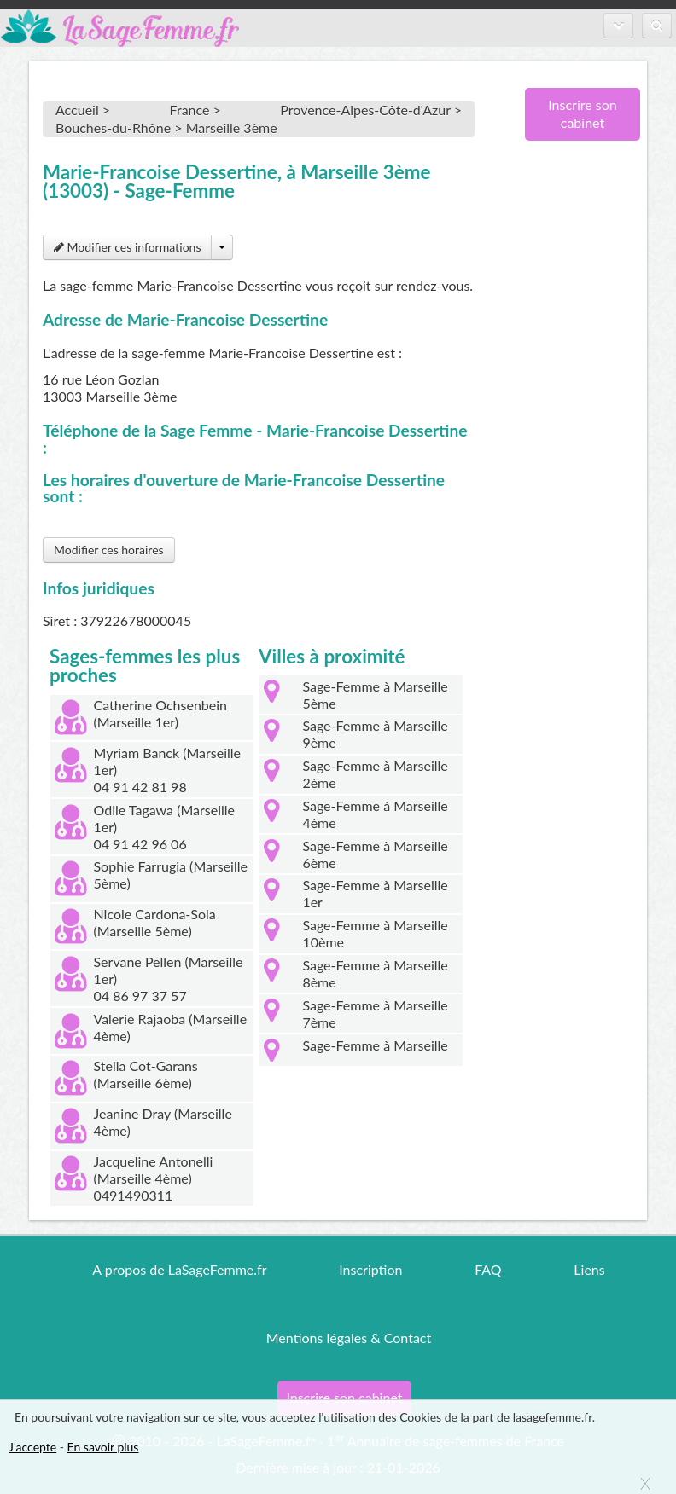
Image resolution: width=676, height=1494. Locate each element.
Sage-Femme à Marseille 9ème (374, 733)
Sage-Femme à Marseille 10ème (374, 933)
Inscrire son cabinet (582, 113)
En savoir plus (103, 1446)
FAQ (488, 1269)
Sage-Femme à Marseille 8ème (374, 973)
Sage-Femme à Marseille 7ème (374, 1013)
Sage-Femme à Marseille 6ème (374, 854)
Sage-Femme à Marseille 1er (374, 893)
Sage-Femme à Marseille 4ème (374, 814)
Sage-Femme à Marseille (374, 1045)
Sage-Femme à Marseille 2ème (374, 773)
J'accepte (32, 1446)
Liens (589, 1269)
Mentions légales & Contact (348, 1337)
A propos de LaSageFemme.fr (179, 1269)
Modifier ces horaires (109, 549)
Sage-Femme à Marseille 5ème (374, 694)
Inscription (370, 1269)
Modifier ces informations (127, 247)
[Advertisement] (576, 430)
